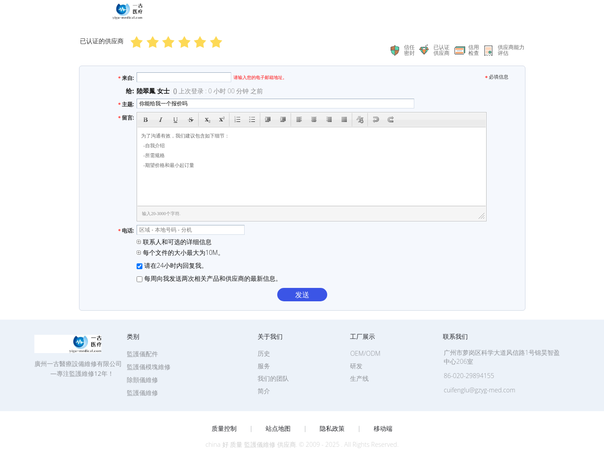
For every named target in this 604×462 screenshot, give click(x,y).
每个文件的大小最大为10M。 (180, 252)
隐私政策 (332, 428)
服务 (264, 366)
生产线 (359, 378)
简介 (264, 391)
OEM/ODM (365, 353)
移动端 (383, 428)
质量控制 (224, 428)
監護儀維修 (142, 392)
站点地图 (278, 428)
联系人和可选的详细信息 (174, 241)
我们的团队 (273, 378)
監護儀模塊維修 (149, 366)
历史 (264, 353)
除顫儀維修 (142, 379)
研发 (356, 366)
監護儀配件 (142, 354)
